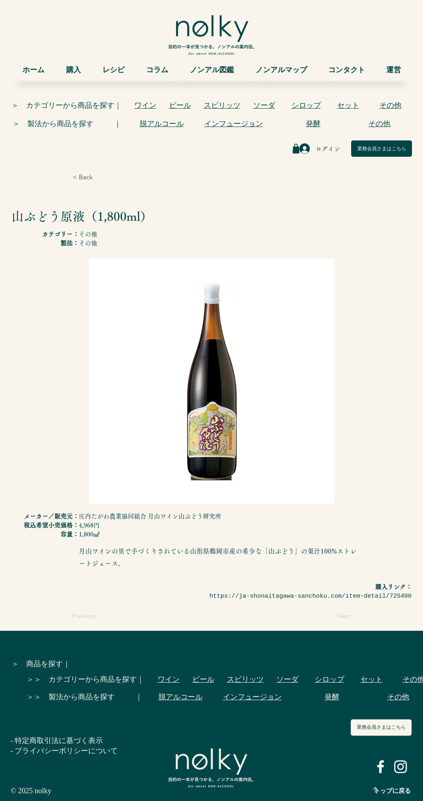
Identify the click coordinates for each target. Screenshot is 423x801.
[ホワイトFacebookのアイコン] (380, 766)
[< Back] (100, 177)
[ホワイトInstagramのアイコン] (400, 766)
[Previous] (99, 616)
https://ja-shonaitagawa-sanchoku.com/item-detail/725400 (310, 596)
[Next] (330, 616)
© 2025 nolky (31, 791)
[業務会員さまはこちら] (381, 148)
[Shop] (296, 148)
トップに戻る (392, 791)
